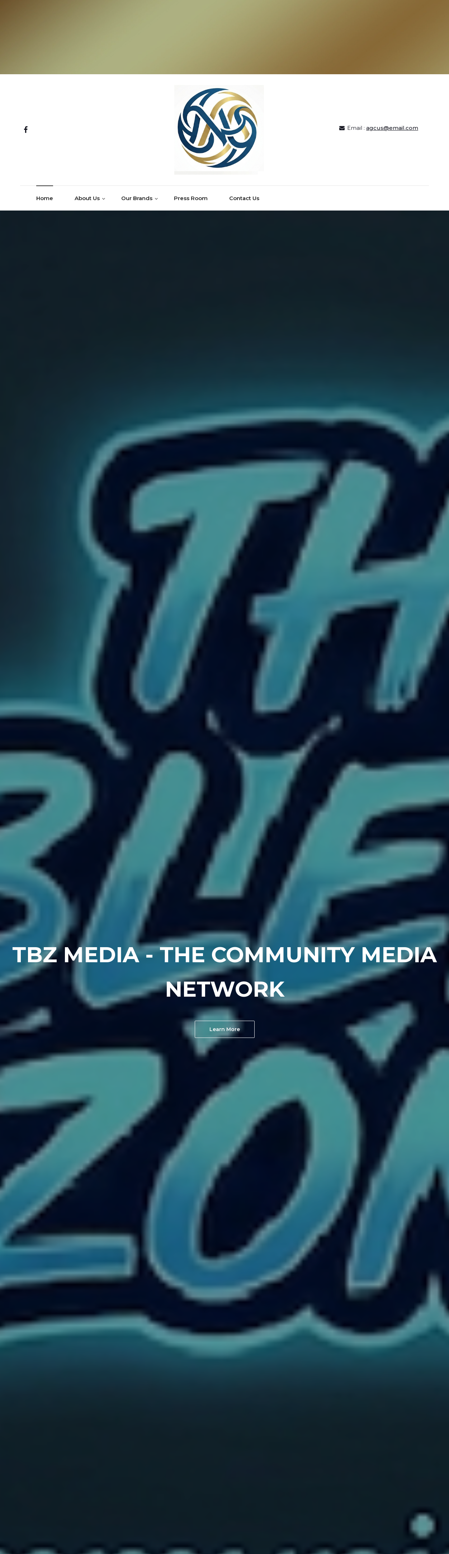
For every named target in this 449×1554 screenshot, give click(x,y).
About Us (87, 198)
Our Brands (136, 198)
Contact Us (244, 198)
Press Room (191, 198)
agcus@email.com (392, 127)
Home (44, 198)
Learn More (224, 1029)
